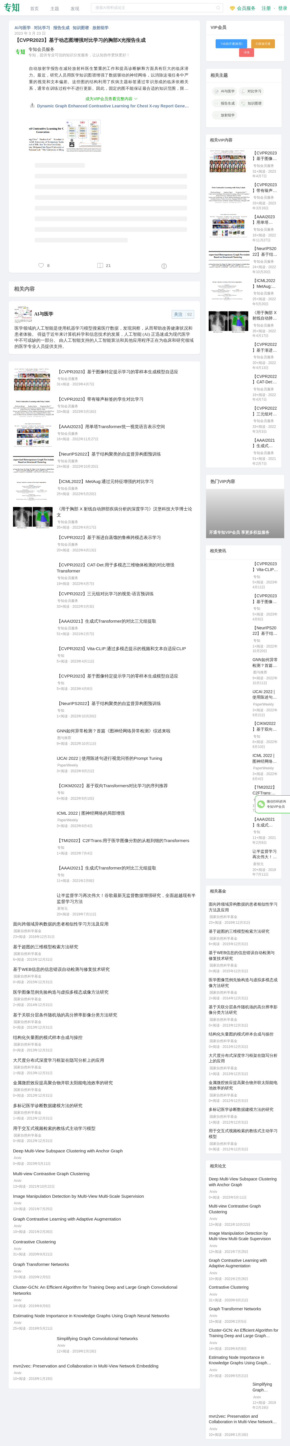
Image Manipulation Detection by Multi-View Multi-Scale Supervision (78, 1196)
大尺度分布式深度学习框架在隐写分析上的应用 (58, 1060)
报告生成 (62, 27)
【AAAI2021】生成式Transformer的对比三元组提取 (106, 621)
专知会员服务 (41, 49)
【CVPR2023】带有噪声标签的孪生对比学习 (100, 399)
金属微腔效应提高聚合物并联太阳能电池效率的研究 (63, 1082)
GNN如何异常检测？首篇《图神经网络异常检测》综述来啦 (113, 730)
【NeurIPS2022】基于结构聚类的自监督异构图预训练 (109, 453)
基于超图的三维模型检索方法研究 (45, 946)
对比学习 (42, 27)
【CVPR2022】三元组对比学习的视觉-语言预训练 (105, 593)
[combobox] (157, 7)
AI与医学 (23, 27)
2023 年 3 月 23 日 (30, 33)
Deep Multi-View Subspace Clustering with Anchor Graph (68, 1150)
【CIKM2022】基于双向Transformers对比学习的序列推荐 (112, 785)
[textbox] (157, 7)
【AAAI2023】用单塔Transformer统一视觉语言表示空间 (111, 426)
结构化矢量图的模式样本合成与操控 (47, 1037)
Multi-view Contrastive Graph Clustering (51, 1173)
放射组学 (101, 27)
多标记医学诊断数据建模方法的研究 (47, 1105)
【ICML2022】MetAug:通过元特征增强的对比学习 (105, 481)
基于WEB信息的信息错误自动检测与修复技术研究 (61, 969)
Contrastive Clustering (34, 1241)
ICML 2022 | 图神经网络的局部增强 (91, 813)
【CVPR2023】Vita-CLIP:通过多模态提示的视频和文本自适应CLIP (121, 648)
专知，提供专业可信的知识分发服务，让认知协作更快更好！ (79, 55)
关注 (183, 314)
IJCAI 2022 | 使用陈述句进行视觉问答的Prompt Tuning (109, 758)
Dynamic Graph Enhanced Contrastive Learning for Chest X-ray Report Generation (113, 106)
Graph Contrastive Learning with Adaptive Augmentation (67, 1218)
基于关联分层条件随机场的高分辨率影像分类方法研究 (65, 1014)
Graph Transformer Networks (41, 1264)
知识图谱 (81, 27)
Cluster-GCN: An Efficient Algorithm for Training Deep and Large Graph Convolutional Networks (243, 1336)
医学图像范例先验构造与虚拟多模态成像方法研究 (61, 992)
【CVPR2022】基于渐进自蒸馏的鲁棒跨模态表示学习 (109, 537)
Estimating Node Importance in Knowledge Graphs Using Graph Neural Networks (91, 1315)
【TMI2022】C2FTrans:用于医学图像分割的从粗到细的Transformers (123, 840)
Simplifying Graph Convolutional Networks (97, 1338)
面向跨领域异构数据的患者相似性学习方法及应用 (61, 923)
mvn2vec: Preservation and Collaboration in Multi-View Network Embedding (85, 1365)
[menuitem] (34, 7)
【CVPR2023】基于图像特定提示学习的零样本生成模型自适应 (117, 371)
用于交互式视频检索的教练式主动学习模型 (54, 1128)
